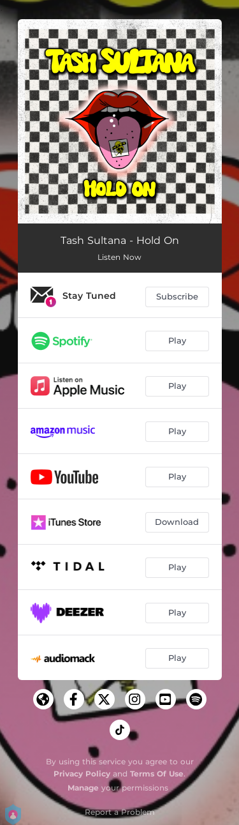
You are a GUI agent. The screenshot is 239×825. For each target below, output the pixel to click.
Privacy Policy (82, 773)
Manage (83, 787)
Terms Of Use (157, 773)
